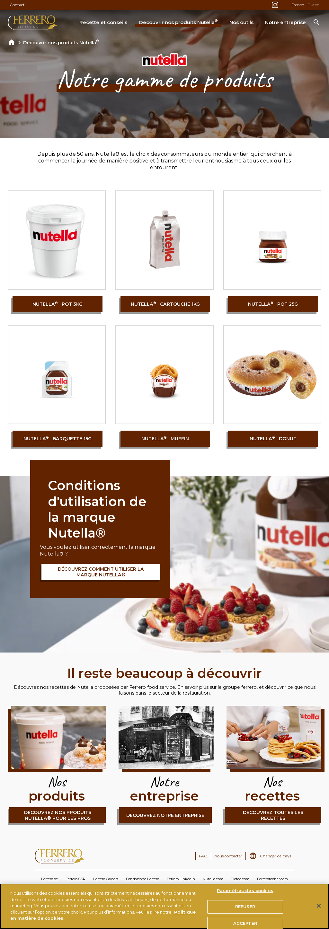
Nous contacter (228, 856)
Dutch (313, 4)
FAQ (203, 856)
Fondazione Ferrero (142, 879)
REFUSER (245, 906)
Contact (17, 4)
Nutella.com (213, 879)
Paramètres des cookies (245, 890)
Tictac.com (240, 879)
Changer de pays (275, 856)
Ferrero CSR (75, 879)
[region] (164, 906)
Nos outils (241, 22)
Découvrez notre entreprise (165, 815)
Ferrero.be (49, 879)
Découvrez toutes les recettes (273, 815)
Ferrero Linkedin (181, 879)
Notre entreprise (285, 22)
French (297, 4)
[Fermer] (319, 906)
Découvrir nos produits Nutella (178, 21)
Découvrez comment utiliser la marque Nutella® (101, 572)
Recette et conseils (103, 22)
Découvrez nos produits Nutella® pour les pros (57, 815)
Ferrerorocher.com (272, 879)
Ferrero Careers (105, 879)
